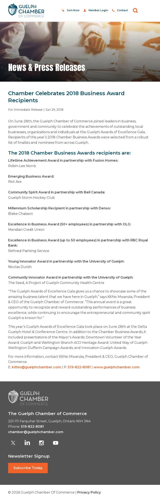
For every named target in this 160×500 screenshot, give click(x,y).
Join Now (73, 10)
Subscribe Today (27, 468)
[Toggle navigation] (147, 10)
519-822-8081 (79, 367)
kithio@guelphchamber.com (36, 367)
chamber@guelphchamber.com (35, 432)
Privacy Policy (89, 492)
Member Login (98, 10)
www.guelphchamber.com (117, 367)
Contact (122, 10)
